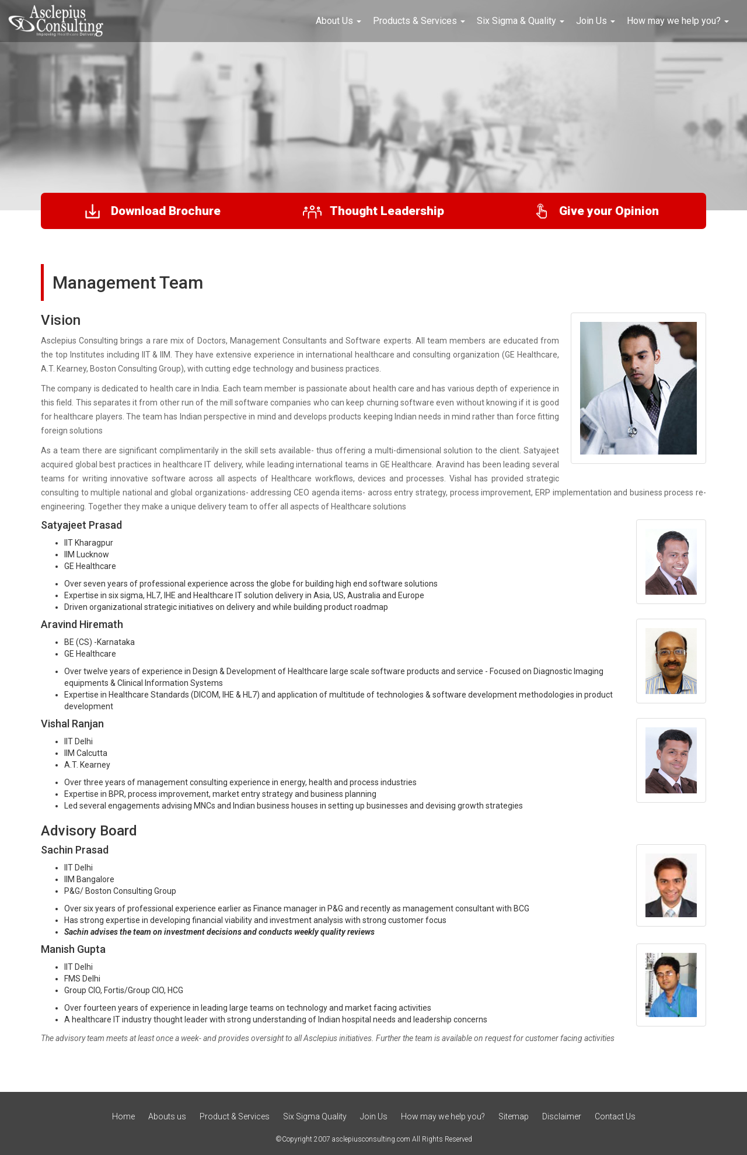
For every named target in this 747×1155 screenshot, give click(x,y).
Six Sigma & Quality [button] (520, 20)
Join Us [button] (595, 20)
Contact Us (615, 1116)
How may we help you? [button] (678, 20)
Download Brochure (152, 211)
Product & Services (235, 1116)
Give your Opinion (595, 211)
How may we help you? (443, 1116)
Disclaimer (561, 1116)
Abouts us (167, 1116)
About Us (338, 20)
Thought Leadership (373, 211)
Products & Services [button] (419, 20)
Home (123, 1116)
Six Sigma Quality (315, 1116)
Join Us (374, 1116)
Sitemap (513, 1116)
